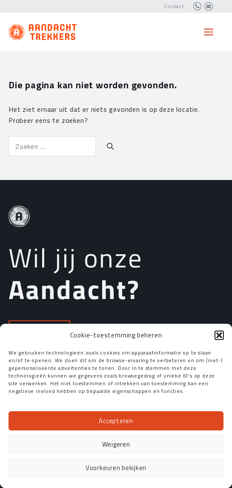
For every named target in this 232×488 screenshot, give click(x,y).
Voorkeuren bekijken (116, 468)
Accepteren (116, 421)
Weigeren (116, 444)
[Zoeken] (110, 146)
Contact (174, 6)
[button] (219, 335)
